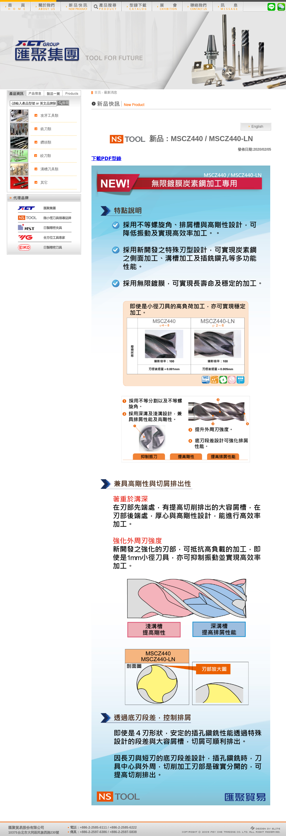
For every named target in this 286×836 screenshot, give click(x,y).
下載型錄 (106, 158)
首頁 (97, 92)
